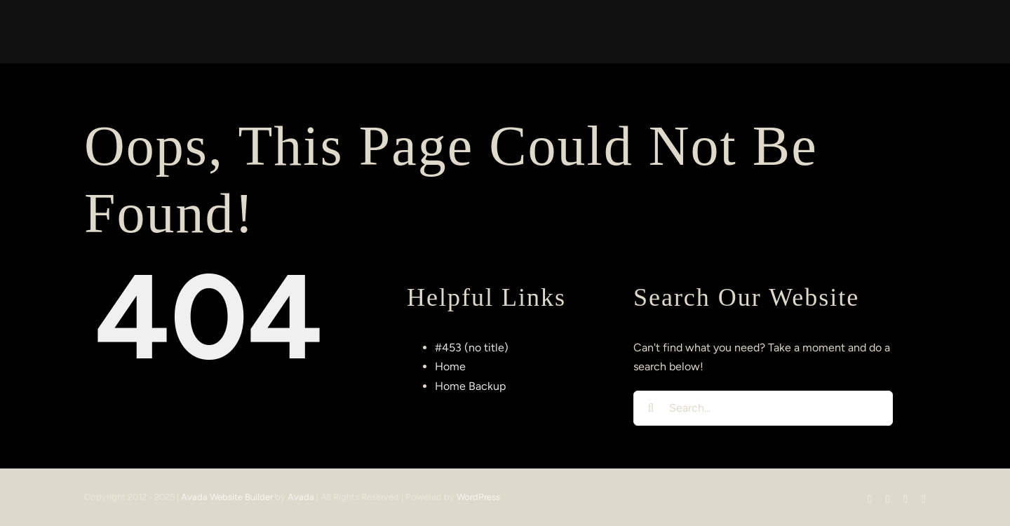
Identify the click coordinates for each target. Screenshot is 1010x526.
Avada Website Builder (227, 497)
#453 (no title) (472, 347)
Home (450, 366)
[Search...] (763, 408)
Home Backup (470, 386)
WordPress (478, 497)
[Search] (650, 408)
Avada (301, 497)
